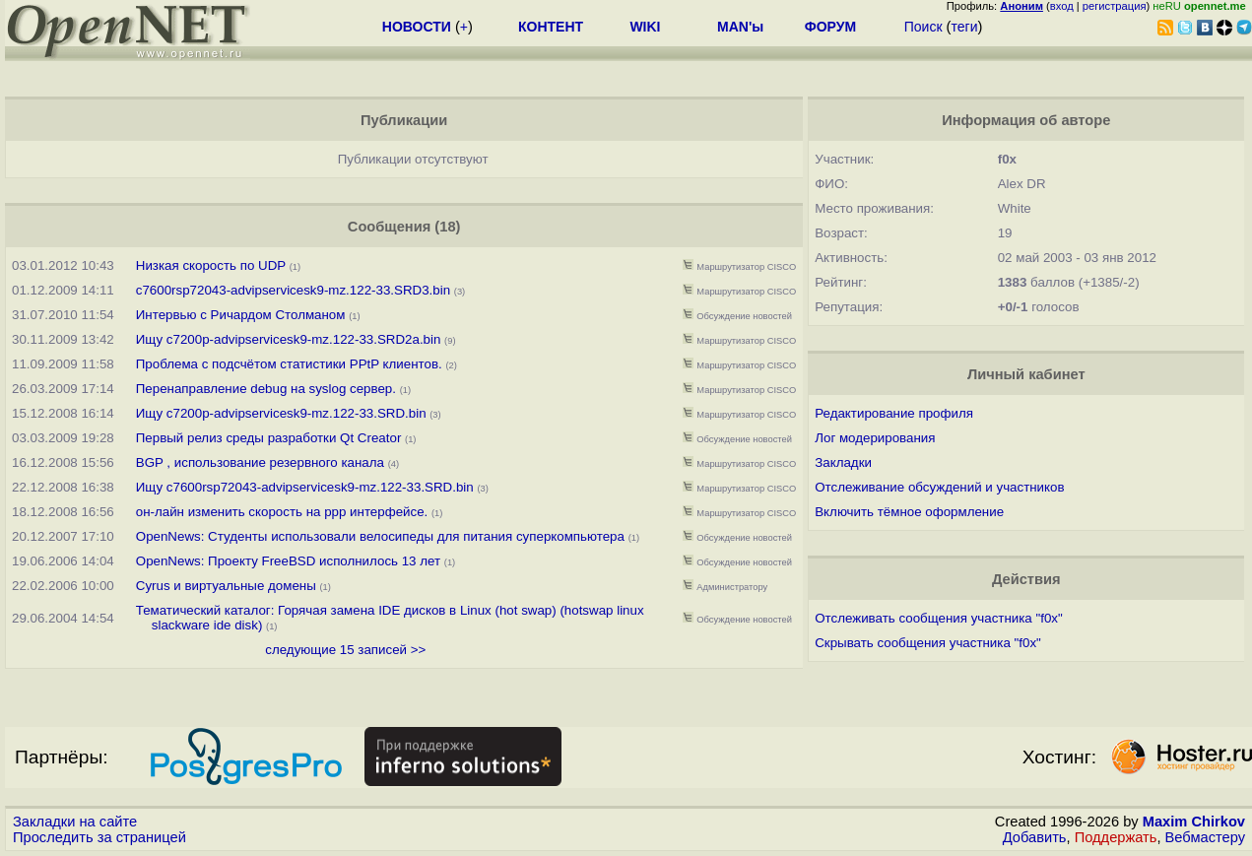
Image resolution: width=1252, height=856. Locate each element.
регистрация (1115, 6)
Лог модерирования (875, 437)
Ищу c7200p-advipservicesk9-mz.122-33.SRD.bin (281, 413)
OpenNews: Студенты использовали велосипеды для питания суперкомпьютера (380, 536)
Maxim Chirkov (1194, 821)
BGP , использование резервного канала (260, 462)
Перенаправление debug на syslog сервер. (266, 388)
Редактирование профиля (894, 413)
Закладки (843, 462)
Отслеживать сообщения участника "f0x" (939, 618)
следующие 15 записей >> (345, 649)
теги (964, 26)
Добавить (1035, 837)
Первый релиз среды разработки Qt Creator (270, 437)
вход (1062, 6)
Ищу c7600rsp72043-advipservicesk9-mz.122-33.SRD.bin (305, 487)
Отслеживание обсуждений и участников (939, 487)
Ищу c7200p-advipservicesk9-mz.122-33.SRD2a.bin (290, 339)
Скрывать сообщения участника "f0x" (928, 642)
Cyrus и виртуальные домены (226, 585)
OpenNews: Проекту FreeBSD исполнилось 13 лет (288, 561)
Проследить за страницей (99, 837)
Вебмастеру (1205, 837)
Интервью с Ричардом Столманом (241, 314)
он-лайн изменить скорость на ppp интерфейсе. (282, 511)
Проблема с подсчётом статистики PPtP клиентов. (289, 364)
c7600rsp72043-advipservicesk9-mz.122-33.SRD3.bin (295, 290)
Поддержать (1116, 837)
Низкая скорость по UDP (211, 265)
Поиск (923, 26)
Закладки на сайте (75, 821)
